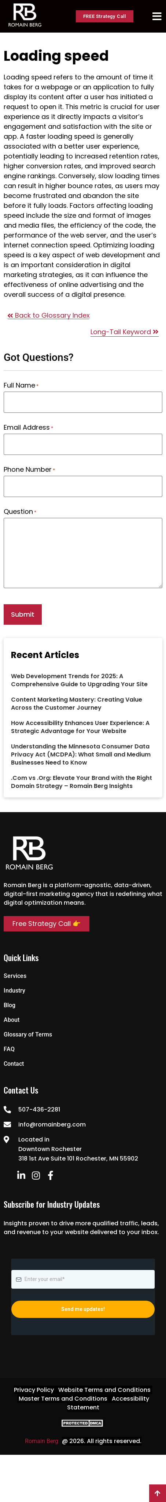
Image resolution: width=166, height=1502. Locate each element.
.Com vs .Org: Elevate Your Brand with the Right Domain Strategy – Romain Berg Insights (81, 782)
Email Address (28, 427)
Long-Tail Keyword (125, 331)
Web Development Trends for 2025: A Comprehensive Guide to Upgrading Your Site (79, 680)
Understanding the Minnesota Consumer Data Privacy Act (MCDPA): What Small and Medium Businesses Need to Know (81, 754)
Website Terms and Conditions (104, 1390)
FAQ (9, 1049)
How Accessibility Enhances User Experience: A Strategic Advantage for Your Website (80, 727)
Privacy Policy (34, 1390)
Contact (14, 1063)
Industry (14, 990)
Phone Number (29, 469)
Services (15, 975)
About (11, 1019)
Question (20, 511)
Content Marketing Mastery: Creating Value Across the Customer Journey (76, 703)
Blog (9, 1005)
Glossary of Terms (28, 1034)
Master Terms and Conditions (63, 1398)
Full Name (21, 385)
